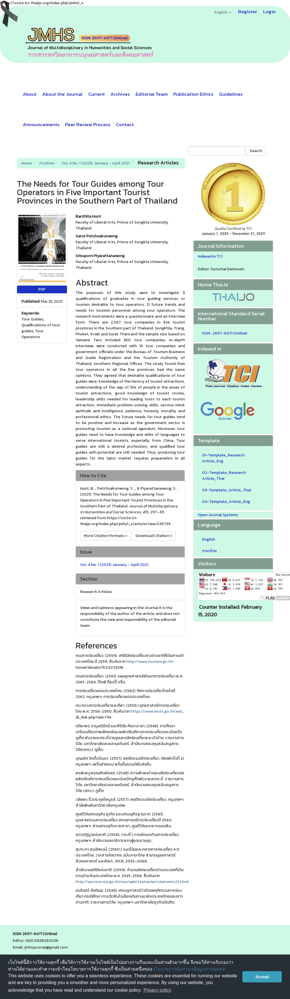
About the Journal (62, 94)
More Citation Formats (105, 536)
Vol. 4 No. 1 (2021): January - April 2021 (95, 163)
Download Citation (154, 536)
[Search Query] (216, 151)
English (208, 539)
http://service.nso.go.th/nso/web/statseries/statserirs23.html (132, 882)
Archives (120, 94)
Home (26, 163)
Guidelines (231, 94)
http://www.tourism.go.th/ (150, 661)
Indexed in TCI (210, 256)
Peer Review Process (87, 124)
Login (269, 11)
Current (96, 94)
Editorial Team (152, 94)
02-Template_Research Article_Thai (224, 475)
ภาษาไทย (209, 551)
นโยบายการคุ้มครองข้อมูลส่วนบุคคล (188, 969)
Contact (125, 124)
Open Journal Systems (218, 515)
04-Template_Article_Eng (226, 502)
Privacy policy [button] (157, 990)
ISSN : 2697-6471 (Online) (224, 333)
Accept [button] (262, 977)
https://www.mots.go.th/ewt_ (157, 711)
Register (247, 11)
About (30, 94)
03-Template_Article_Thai (226, 490)
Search (256, 151)
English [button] (222, 12)
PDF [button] (41, 289)
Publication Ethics (193, 94)
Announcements (41, 124)
